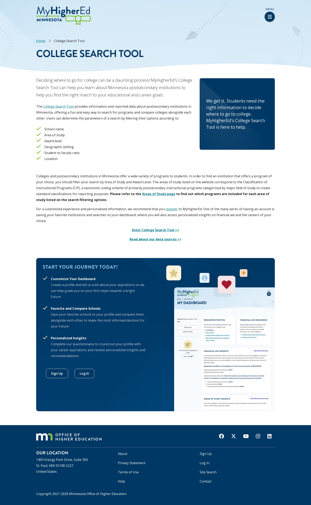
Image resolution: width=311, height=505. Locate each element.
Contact (205, 481)
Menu (270, 14)
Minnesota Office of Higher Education (98, 494)
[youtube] (246, 436)
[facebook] (221, 436)
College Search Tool (58, 106)
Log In (84, 373)
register (172, 209)
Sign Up (57, 373)
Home (40, 41)
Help (121, 481)
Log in (204, 463)
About (122, 453)
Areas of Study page (158, 194)
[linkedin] (269, 436)
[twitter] (233, 436)
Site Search (208, 472)
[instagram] (258, 436)
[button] (1, 8)
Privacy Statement (131, 463)
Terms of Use (128, 472)
